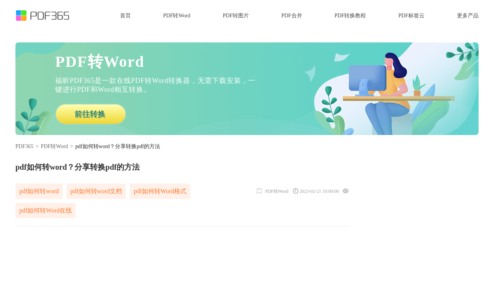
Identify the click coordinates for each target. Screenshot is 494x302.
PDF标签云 (411, 16)
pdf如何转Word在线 (45, 210)
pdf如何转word (39, 191)
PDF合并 (291, 16)
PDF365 (24, 146)
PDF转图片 (236, 16)
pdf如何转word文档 (96, 191)
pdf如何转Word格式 (160, 191)
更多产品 (468, 16)
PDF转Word (176, 16)
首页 (125, 16)
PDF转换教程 (350, 16)
